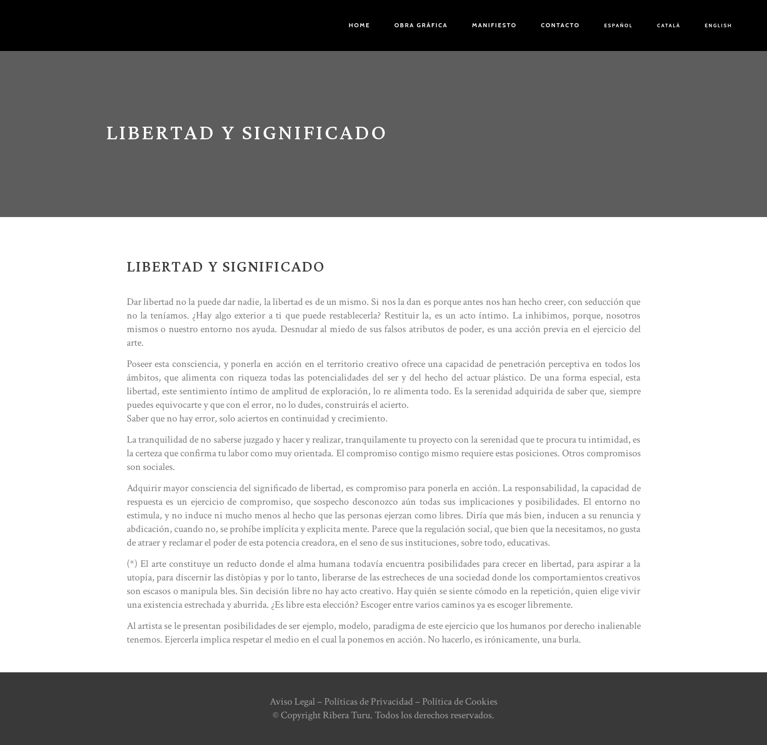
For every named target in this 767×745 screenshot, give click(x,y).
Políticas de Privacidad (368, 701)
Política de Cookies (459, 701)
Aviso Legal (292, 701)
